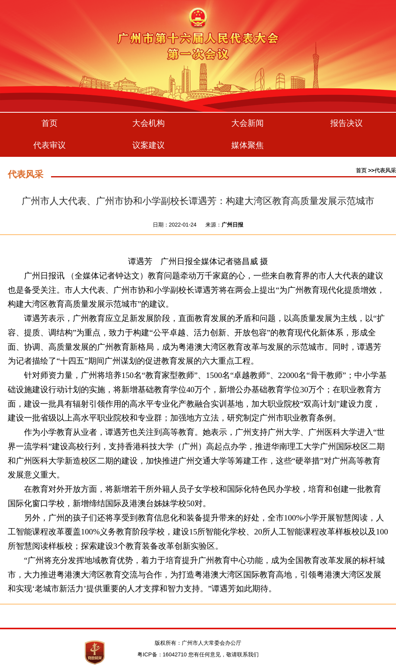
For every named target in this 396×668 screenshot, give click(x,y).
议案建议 (148, 145)
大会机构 (148, 122)
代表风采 (385, 170)
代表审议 (49, 145)
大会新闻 (247, 122)
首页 (49, 122)
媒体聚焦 (247, 145)
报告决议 (346, 122)
